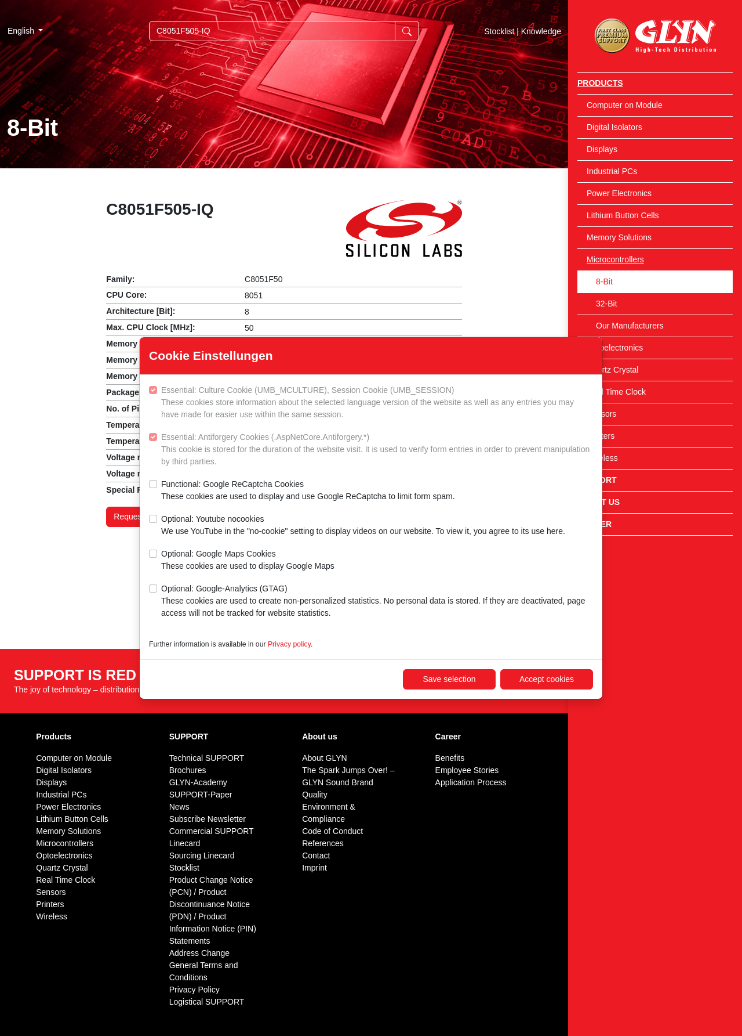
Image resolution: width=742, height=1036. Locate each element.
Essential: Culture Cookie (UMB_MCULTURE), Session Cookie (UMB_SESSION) (377, 403)
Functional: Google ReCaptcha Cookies (308, 491)
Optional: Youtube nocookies (363, 525)
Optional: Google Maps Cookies (247, 560)
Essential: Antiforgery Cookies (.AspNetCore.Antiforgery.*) (377, 450)
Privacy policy (289, 644)
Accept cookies (546, 679)
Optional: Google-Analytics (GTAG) (377, 601)
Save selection (449, 679)
